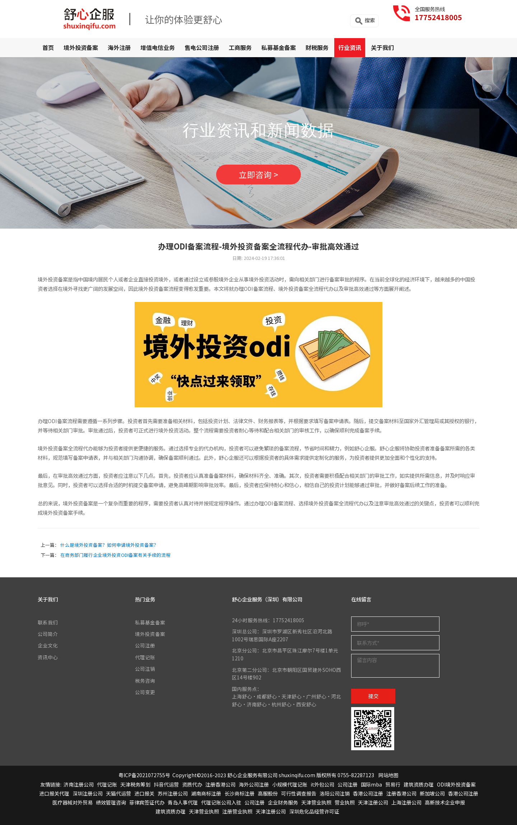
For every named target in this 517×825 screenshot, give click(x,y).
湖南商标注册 (206, 793)
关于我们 (382, 47)
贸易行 (392, 784)
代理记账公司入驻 (221, 802)
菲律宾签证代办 (146, 802)
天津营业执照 (316, 802)
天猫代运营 (118, 793)
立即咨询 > (258, 174)
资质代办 (192, 784)
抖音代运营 (166, 784)
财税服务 (317, 47)
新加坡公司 (432, 793)
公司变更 (145, 692)
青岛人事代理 (183, 802)
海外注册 (119, 47)
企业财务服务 (283, 802)
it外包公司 (322, 784)
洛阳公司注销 (335, 793)
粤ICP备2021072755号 (144, 775)
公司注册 (145, 645)
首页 (48, 47)
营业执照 (345, 802)
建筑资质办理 (419, 784)
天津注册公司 (373, 802)
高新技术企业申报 (445, 802)
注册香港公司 (220, 784)
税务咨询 (145, 680)
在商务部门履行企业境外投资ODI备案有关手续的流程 (115, 554)
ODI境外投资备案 (456, 784)
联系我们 (48, 622)
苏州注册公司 (173, 793)
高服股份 (268, 793)
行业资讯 (349, 47)
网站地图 (388, 775)
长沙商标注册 (239, 793)
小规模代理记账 (289, 784)
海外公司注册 (254, 784)
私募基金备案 (278, 47)
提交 (373, 696)
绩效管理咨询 (111, 802)
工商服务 (240, 47)
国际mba (371, 784)
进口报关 (144, 793)
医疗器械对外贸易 (72, 802)
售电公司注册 (202, 47)
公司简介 (48, 633)
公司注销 (145, 668)
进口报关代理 (54, 793)
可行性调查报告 (298, 793)
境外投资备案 (81, 47)
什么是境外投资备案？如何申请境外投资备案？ (109, 544)
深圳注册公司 (88, 793)
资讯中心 (48, 657)
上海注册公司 (406, 802)
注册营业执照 (237, 811)
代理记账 (145, 657)
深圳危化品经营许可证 (314, 811)
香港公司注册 (368, 793)
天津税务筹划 (135, 784)
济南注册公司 (79, 784)
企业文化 (48, 645)
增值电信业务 (157, 47)
